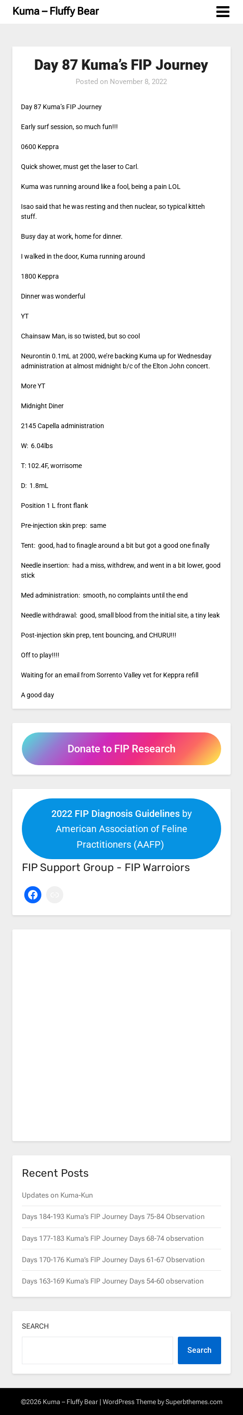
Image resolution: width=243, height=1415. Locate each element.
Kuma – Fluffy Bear (55, 11)
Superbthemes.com (194, 1402)
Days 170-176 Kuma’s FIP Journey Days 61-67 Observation (113, 1260)
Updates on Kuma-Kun (57, 1195)
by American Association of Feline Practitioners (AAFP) (121, 829)
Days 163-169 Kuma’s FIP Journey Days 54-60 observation (113, 1281)
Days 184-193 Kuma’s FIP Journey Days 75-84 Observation (113, 1216)
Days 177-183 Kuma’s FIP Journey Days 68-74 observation (113, 1238)
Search (35, 1326)
